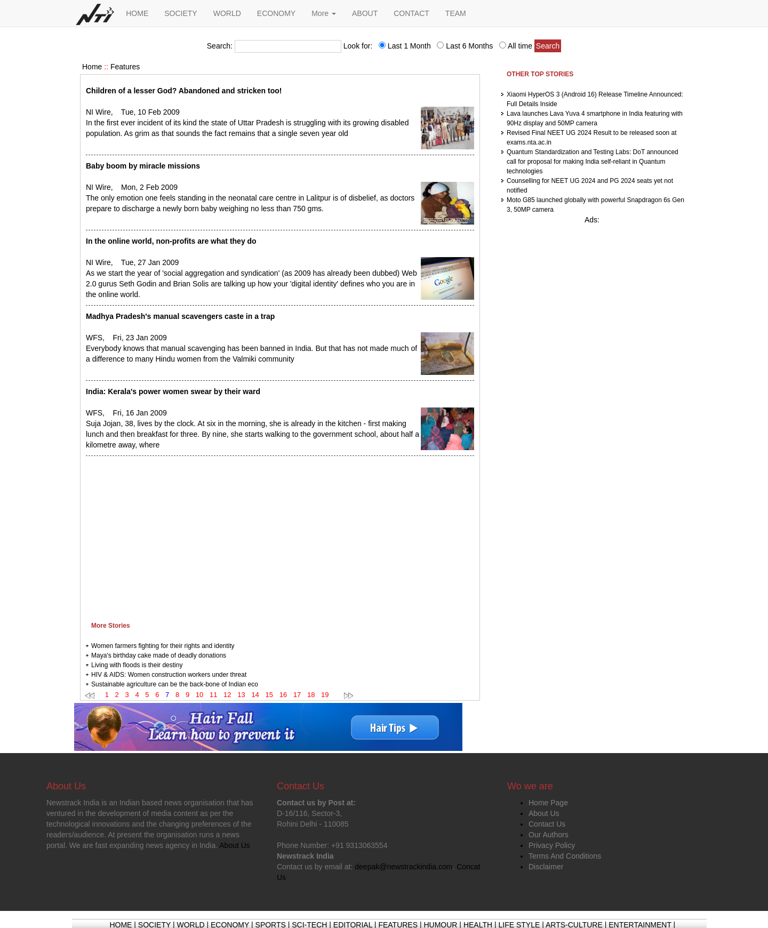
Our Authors (549, 834)
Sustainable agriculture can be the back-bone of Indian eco (174, 684)
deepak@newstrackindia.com (403, 866)
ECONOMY (276, 13)
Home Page (548, 802)
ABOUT (365, 13)
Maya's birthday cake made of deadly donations (158, 655)
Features (125, 66)
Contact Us (547, 824)
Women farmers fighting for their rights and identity (163, 646)
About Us (544, 813)
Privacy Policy (552, 845)
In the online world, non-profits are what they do (171, 241)
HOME (137, 13)
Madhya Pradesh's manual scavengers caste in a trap (180, 316)
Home (92, 66)
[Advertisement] (280, 536)
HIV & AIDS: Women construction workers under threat (168, 674)
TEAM (455, 13)
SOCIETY (180, 13)
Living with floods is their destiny (136, 665)
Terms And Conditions (565, 856)
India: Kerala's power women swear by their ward (173, 391)
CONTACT (411, 13)
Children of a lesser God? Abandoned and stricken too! (184, 90)
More (323, 13)
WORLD (227, 13)
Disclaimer (546, 866)
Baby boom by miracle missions (143, 166)
